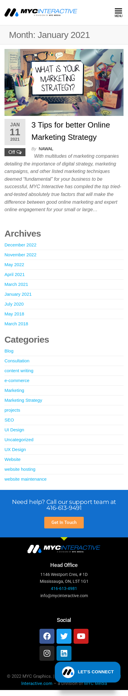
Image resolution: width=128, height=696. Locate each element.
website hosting (19, 469)
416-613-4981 (64, 588)
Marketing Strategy (23, 400)
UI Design (14, 429)
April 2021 (14, 274)
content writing (18, 370)
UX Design (15, 449)
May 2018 (14, 313)
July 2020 (14, 303)
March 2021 (16, 284)
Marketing (14, 390)
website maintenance (25, 479)
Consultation (16, 360)
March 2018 (16, 323)
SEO (9, 419)
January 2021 (18, 294)
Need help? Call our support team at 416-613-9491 (64, 504)
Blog (8, 350)
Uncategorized (18, 439)
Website (12, 459)
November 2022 (20, 254)
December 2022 (20, 244)
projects (12, 410)
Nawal (46, 148)
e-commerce (16, 380)
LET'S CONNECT (88, 674)
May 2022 (14, 264)
